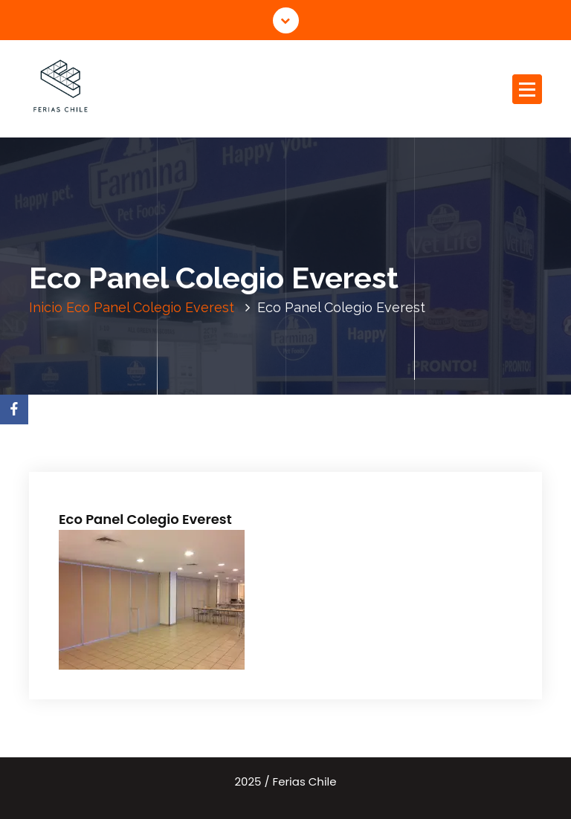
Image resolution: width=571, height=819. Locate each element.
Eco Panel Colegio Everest (150, 307)
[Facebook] (14, 409)
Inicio (45, 307)
